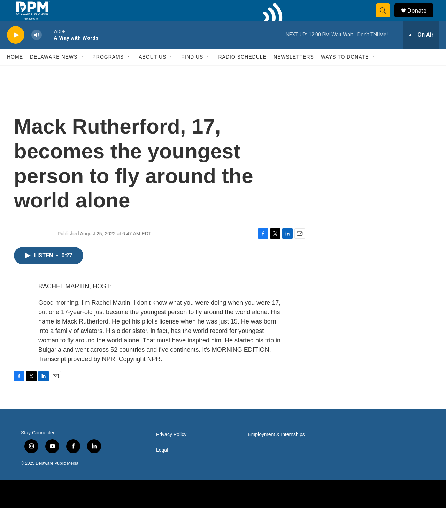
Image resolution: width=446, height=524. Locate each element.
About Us (152, 72)
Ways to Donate (345, 72)
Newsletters (294, 72)
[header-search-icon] (386, 18)
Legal (162, 466)
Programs (108, 72)
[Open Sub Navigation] (82, 72)
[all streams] (421, 50)
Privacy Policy (171, 450)
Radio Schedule (242, 72)
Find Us (192, 72)
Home (15, 72)
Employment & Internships (276, 450)
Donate (421, 18)
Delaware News (53, 72)
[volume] (37, 51)
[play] (15, 51)
